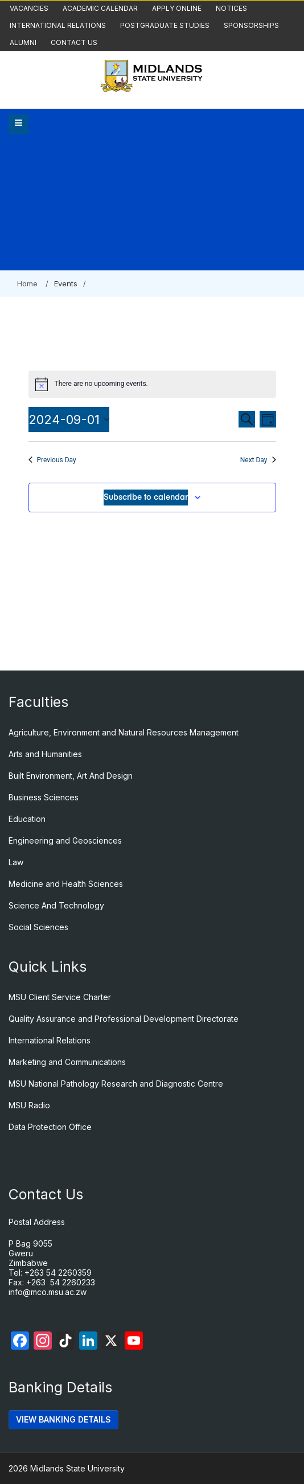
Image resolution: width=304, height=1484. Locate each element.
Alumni (23, 42)
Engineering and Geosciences (65, 840)
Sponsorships (251, 25)
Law (16, 862)
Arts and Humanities (45, 754)
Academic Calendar (100, 8)
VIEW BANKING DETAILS (63, 1419)
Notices (231, 8)
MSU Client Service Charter (60, 997)
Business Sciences (44, 797)
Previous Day (52, 460)
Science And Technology (56, 905)
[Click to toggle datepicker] (68, 419)
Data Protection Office (50, 1127)
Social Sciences (38, 927)
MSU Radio (29, 1105)
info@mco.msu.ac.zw (48, 1292)
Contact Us (74, 42)
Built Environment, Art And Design (71, 775)
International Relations (58, 25)
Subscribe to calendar (146, 497)
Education (27, 819)
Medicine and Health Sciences (66, 884)
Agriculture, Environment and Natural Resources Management (124, 732)
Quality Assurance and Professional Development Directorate (124, 1018)
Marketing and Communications (67, 1062)
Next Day (258, 460)
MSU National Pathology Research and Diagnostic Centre (116, 1083)
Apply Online (177, 8)
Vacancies (29, 8)
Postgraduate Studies (164, 25)
